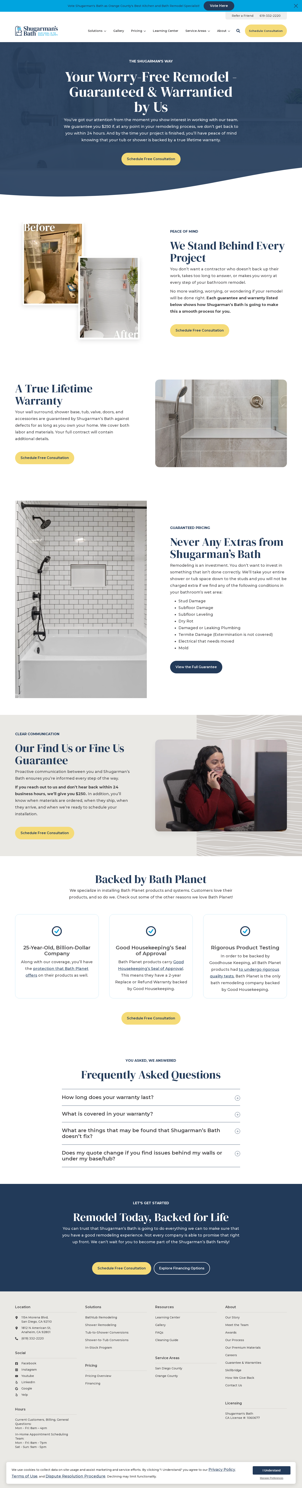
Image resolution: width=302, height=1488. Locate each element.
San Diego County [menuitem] (168, 1368)
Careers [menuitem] (231, 1355)
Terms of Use (25, 1476)
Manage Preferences (271, 1478)
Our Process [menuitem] (234, 1340)
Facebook (28, 1363)
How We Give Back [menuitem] (239, 1378)
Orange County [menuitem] (166, 1376)
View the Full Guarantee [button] (196, 667)
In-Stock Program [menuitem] (98, 1347)
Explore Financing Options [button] (181, 1268)
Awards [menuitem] (231, 1332)
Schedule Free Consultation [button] (151, 159)
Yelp (24, 1395)
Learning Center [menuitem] (167, 1317)
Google (26, 1388)
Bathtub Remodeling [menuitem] (101, 1317)
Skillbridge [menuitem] (233, 1370)
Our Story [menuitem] (232, 1317)
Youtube (27, 1376)
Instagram (29, 1369)
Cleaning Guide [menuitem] (166, 1340)
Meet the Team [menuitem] (237, 1325)
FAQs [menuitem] (159, 1332)
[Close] (296, 6)
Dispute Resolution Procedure (75, 1476)
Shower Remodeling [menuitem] (100, 1325)
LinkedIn (28, 1382)
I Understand (272, 1470)
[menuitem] (242, 15)
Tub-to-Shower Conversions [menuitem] (107, 1332)
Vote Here (219, 6)
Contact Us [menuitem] (233, 1385)
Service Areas (197, 31)
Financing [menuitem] (92, 1383)
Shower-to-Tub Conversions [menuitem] (107, 1340)
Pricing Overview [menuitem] (98, 1376)
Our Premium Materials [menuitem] (243, 1347)
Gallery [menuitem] (160, 1325)
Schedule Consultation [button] (266, 30)
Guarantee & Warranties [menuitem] (243, 1363)
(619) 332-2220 (32, 1338)
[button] (238, 31)
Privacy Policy (221, 1469)
